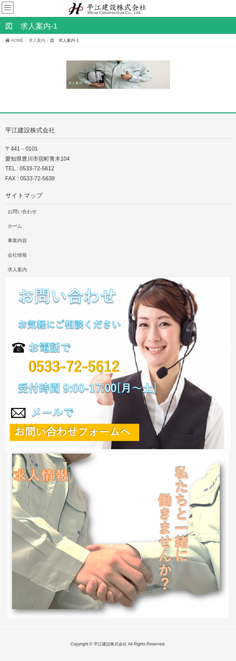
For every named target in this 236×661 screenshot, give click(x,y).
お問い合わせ (22, 211)
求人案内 (17, 269)
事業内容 (17, 240)
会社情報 (17, 255)
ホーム (15, 226)
